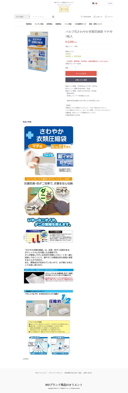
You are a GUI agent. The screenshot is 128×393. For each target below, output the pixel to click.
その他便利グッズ (80, 24)
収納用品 (29, 24)
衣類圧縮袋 (77, 56)
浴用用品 (49, 24)
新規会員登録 (86, 16)
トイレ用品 (67, 24)
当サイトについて (41, 373)
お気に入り (98, 16)
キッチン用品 (39, 24)
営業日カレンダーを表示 (73, 63)
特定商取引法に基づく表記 (73, 373)
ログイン (109, 16)
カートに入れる (81, 73)
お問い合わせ (87, 373)
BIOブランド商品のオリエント (64, 384)
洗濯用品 (58, 24)
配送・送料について (95, 24)
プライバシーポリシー (56, 373)
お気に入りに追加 (81, 80)
